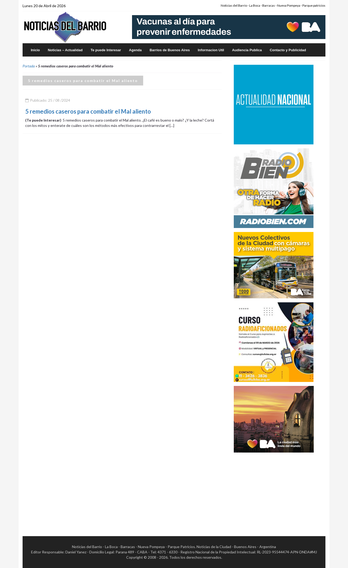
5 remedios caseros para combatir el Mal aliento (88, 111)
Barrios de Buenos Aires (170, 50)
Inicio (35, 50)
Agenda (135, 50)
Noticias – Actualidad (65, 50)
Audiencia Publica (247, 50)
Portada (29, 66)
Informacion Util (211, 50)
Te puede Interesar (106, 50)
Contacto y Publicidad (288, 50)
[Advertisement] (273, 490)
